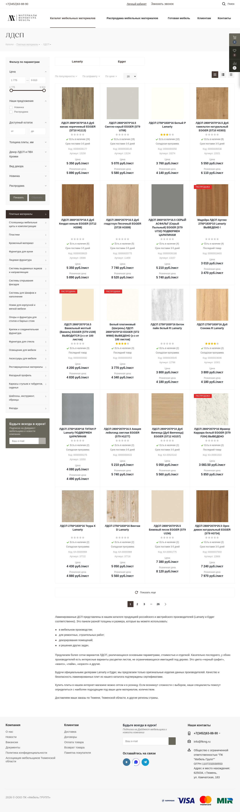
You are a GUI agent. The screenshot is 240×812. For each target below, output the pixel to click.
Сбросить (37, 197)
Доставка (70, 731)
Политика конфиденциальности (26, 752)
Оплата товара (74, 742)
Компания (13, 725)
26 (158, 604)
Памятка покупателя (77, 752)
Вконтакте (126, 762)
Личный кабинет (136, 3)
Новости (11, 736)
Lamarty (77, 61)
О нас (9, 731)
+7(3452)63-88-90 (17, 3)
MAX (136, 762)
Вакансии (12, 742)
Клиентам (71, 725)
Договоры (70, 736)
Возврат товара (74, 747)
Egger (122, 61)
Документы (13, 747)
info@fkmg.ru (202, 741)
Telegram (145, 762)
